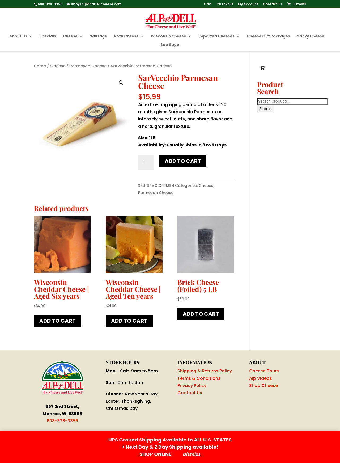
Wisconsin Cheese (168, 36)
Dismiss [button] (192, 454)
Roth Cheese (126, 36)
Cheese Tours (264, 371)
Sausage (98, 36)
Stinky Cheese (310, 36)
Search (265, 108)
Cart (208, 4)
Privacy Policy (191, 385)
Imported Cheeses (216, 36)
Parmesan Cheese (88, 66)
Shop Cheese (263, 385)
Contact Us (273, 4)
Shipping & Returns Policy (204, 371)
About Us (18, 36)
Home (40, 66)
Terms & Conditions (198, 378)
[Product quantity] (146, 162)
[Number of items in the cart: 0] (262, 67)
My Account (248, 4)
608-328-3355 (62, 421)
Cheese (70, 36)
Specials (47, 36)
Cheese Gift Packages (268, 36)
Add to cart (183, 161)
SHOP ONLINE (155, 454)
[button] (121, 82)
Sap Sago (169, 45)
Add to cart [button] (57, 321)
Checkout (224, 4)
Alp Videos (260, 378)
